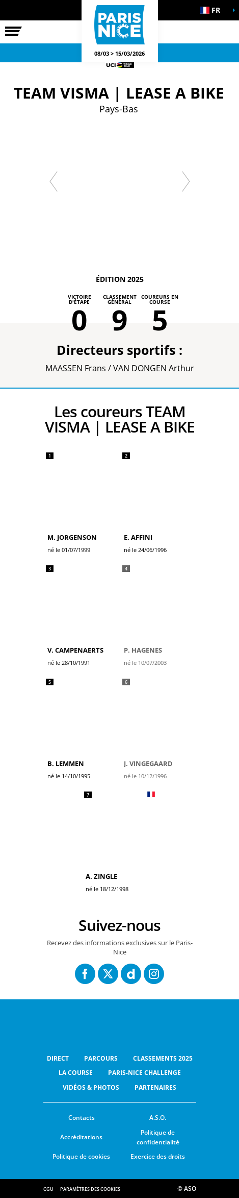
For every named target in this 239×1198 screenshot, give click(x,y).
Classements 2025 (163, 1058)
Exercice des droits (157, 1156)
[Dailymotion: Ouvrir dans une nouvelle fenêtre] (131, 974)
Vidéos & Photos (91, 1087)
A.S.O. (157, 1117)
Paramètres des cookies (90, 1189)
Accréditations (81, 1137)
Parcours (101, 1058)
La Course (76, 1072)
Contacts (81, 1117)
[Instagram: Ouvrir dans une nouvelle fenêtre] (154, 974)
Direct (58, 1058)
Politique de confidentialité (158, 1137)
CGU (48, 1189)
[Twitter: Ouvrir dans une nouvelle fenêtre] (108, 974)
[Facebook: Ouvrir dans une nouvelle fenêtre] (85, 974)
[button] (213, 10)
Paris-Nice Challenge (144, 1072)
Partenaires (155, 1087)
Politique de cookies (81, 1156)
